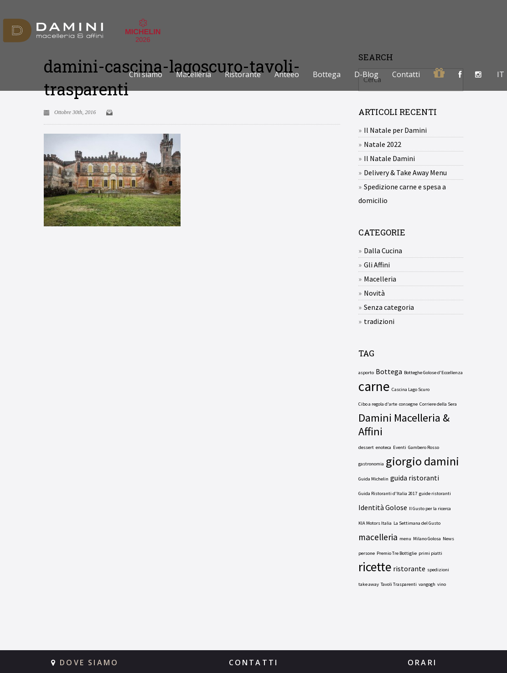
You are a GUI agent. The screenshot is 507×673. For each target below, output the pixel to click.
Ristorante (243, 74)
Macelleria (193, 74)
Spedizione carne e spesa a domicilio (402, 193)
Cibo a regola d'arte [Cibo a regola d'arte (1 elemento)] (377, 404)
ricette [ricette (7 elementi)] (374, 567)
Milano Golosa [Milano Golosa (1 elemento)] (427, 539)
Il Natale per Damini (395, 130)
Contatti (406, 74)
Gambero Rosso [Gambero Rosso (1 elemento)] (423, 447)
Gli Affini (377, 264)
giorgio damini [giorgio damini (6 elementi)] (422, 461)
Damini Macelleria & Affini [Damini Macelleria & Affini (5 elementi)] (404, 424)
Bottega (327, 74)
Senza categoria (389, 307)
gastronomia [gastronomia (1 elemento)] (371, 464)
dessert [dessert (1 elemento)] (366, 447)
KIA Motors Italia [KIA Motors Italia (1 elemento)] (375, 523)
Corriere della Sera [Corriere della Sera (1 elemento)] (438, 404)
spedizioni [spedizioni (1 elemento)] (438, 570)
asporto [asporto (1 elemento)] (366, 373)
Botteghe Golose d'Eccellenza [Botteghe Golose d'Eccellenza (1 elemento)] (433, 373)
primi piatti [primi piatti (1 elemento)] (430, 553)
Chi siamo (145, 74)
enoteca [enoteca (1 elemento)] (383, 447)
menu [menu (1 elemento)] (405, 539)
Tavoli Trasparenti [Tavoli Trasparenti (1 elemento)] (399, 584)
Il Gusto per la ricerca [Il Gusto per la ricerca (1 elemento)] (430, 508)
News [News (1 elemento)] (448, 539)
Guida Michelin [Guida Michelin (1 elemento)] (373, 479)
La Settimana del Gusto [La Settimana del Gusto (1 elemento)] (416, 523)
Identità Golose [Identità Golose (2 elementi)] (382, 507)
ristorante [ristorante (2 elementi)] (409, 568)
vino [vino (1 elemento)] (441, 584)
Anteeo (286, 74)
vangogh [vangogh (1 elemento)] (427, 584)
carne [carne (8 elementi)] (374, 386)
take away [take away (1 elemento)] (368, 584)
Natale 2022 (382, 144)
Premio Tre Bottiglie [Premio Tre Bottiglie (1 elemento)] (397, 553)
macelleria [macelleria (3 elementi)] (378, 537)
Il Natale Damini (389, 158)
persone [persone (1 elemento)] (366, 553)
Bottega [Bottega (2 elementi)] (389, 371)
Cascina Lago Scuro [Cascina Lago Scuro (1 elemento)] (410, 389)
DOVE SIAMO (89, 662)
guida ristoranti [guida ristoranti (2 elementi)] (414, 477)
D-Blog (366, 74)
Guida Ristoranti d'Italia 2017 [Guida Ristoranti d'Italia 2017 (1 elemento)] (387, 493)
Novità (374, 292)
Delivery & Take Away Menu (405, 172)
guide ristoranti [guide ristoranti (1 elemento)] (435, 493)
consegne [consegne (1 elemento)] (408, 404)
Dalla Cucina (383, 250)
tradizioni (379, 321)
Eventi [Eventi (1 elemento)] (399, 447)
